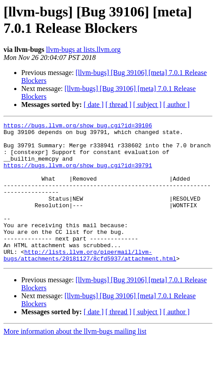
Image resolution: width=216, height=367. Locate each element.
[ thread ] (118, 104)
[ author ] (176, 104)
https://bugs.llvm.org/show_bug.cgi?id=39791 (78, 174)
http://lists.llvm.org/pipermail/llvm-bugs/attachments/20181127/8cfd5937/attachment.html (90, 282)
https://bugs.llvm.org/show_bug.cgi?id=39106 (78, 126)
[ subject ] (147, 104)
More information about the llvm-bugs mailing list (75, 359)
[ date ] (94, 104)
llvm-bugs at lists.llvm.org (83, 49)
